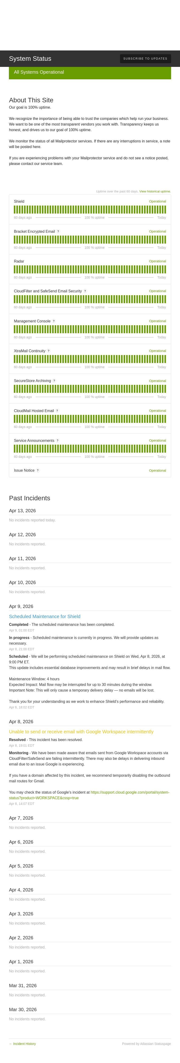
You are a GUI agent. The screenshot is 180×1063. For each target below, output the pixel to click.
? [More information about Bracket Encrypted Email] (58, 231)
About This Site (31, 100)
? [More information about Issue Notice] (38, 470)
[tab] (14, 210)
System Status (30, 58)
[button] (145, 58)
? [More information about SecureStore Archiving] (54, 380)
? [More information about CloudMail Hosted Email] (57, 411)
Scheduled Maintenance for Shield (44, 616)
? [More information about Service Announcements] (57, 440)
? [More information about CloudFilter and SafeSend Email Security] (85, 291)
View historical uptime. (155, 191)
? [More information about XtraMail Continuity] (48, 351)
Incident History (22, 1044)
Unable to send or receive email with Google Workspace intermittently (81, 731)
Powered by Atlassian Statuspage (146, 1044)
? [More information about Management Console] (54, 321)
